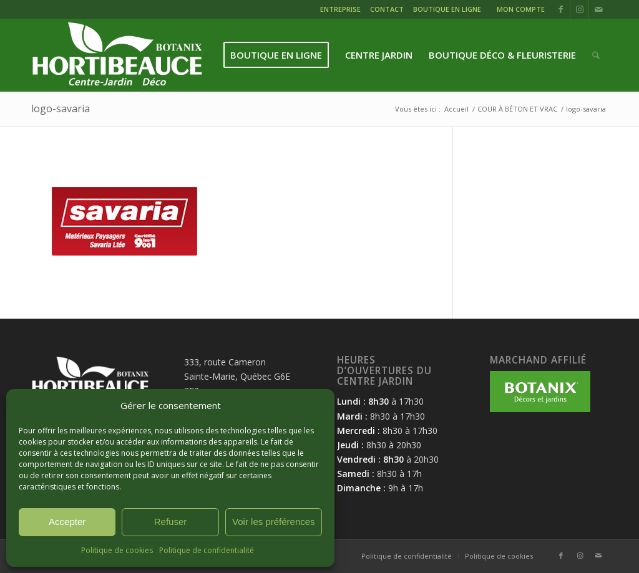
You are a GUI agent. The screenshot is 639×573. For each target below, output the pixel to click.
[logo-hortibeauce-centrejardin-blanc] (117, 55)
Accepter (67, 521)
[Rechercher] (596, 55)
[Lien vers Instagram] (579, 9)
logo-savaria (60, 108)
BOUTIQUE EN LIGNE (447, 9)
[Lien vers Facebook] (561, 9)
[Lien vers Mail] (598, 9)
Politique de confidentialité (206, 550)
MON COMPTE (521, 9)
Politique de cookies (117, 550)
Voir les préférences (273, 521)
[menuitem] (342, 11)
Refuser (170, 521)
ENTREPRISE (340, 9)
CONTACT (387, 9)
